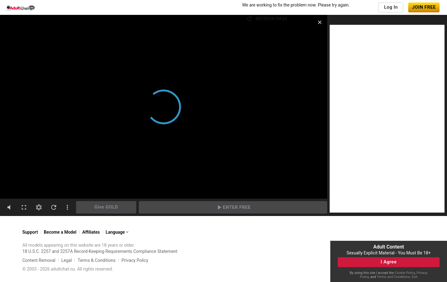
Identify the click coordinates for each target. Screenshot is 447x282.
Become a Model (60, 232)
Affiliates (91, 232)
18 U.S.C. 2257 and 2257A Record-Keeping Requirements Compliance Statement (100, 251)
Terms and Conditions (393, 277)
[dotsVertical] (67, 207)
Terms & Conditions (96, 260)
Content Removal (39, 260)
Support (30, 232)
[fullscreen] (23, 207)
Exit (415, 277)
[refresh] (53, 207)
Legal (66, 260)
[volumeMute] (9, 207)
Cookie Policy (405, 273)
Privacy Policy (134, 260)
